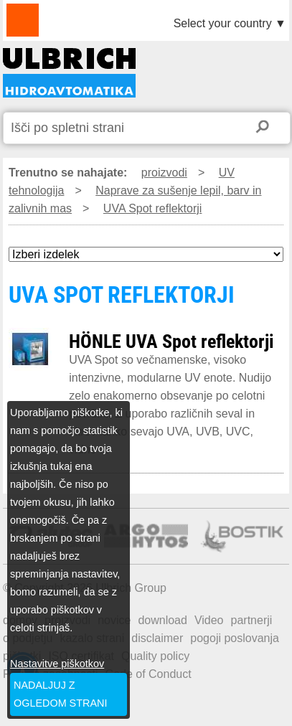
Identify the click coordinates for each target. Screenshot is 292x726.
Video (209, 620)
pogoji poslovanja (234, 638)
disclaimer (157, 638)
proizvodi (164, 172)
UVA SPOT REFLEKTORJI (69, 73)
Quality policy (155, 656)
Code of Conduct (148, 674)
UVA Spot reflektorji (152, 208)
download (162, 620)
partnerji (252, 620)
